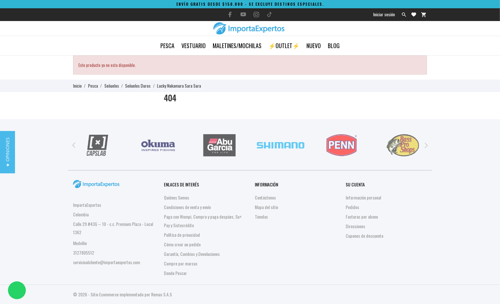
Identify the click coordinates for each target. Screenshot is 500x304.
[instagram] (256, 14)
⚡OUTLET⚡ (283, 45)
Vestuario (193, 45)
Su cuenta (355, 184)
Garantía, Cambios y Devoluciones (192, 253)
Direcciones (355, 226)
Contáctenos (265, 197)
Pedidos (352, 207)
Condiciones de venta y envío (187, 207)
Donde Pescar (175, 273)
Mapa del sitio (266, 207)
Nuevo (313, 45)
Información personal (363, 197)
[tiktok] (269, 14)
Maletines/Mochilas (237, 45)
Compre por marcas (180, 263)
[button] (7, 152)
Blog (334, 45)
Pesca (167, 45)
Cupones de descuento (364, 235)
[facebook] (230, 14)
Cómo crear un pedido (182, 244)
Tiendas (261, 216)
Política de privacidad (182, 234)
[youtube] (243, 14)
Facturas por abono (362, 216)
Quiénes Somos (176, 197)
